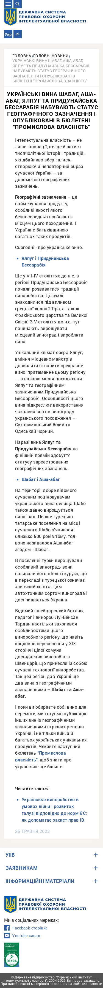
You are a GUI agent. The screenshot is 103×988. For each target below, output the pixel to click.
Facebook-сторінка (26, 928)
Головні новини (51, 55)
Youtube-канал (22, 935)
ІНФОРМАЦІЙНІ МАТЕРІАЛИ (40, 881)
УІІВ (10, 854)
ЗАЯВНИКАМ (21, 868)
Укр (8, 34)
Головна (21, 55)
